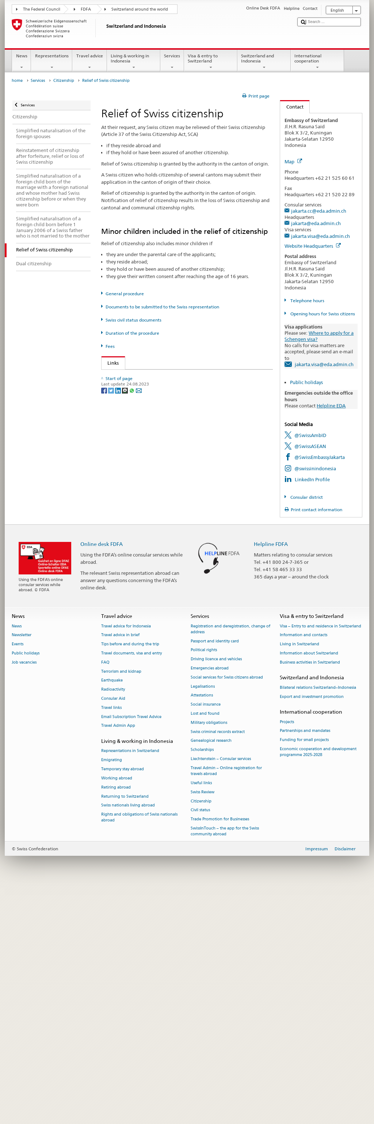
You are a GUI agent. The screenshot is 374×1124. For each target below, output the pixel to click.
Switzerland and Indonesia (264, 62)
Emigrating (111, 995)
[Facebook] (104, 749)
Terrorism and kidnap (121, 906)
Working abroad (116, 1013)
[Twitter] (111, 749)
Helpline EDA (331, 406)
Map (293, 161)
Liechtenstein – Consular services (221, 994)
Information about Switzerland (309, 888)
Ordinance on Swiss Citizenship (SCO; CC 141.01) (163, 410)
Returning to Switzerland (125, 1031)
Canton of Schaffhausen (135, 605)
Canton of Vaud (126, 683)
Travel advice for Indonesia (126, 861)
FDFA (86, 9)
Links (110, 363)
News (21, 62)
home (17, 80)
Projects (287, 957)
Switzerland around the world (139, 9)
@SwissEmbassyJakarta (319, 457)
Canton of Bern (126, 472)
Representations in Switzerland (130, 986)
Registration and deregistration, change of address (230, 864)
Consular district (306, 497)
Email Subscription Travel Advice (131, 952)
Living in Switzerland (299, 879)
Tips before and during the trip (130, 879)
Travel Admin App (118, 961)
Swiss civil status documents (133, 320)
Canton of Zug (125, 706)
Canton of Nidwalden (133, 583)
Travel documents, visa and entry (131, 888)
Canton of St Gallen (130, 628)
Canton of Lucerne (129, 561)
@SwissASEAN (310, 446)
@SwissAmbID (310, 435)
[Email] (139, 749)
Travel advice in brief (120, 870)
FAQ (105, 898)
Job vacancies (24, 898)
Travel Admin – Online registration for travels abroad (226, 1006)
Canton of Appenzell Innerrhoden (146, 450)
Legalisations (203, 921)
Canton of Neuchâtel (132, 572)
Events (17, 879)
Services (172, 62)
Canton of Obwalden (132, 594)
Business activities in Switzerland (310, 898)
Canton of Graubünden (134, 539)
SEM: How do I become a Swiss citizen (150, 377)
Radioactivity (113, 925)
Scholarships (202, 985)
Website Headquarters (313, 246)
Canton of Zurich (127, 716)
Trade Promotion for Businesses (220, 1054)
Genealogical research (211, 976)
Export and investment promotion (312, 932)
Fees (110, 346)
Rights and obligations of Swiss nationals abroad (139, 1053)
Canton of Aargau (129, 439)
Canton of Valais (127, 694)
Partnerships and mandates (305, 966)
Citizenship (63, 80)
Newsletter (21, 870)
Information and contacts (303, 870)
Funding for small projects (304, 975)
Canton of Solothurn (132, 617)
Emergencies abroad (210, 903)
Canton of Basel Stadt (133, 495)
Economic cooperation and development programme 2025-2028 (318, 987)
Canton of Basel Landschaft (139, 484)
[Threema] (125, 749)
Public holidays (306, 382)
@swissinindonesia (315, 468)
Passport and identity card (215, 876)
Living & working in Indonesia (133, 62)
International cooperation (317, 62)
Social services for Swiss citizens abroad (227, 913)
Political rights (204, 885)
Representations (51, 62)
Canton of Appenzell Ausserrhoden (148, 461)
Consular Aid (113, 934)
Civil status (200, 1045)
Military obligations (209, 958)
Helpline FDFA (271, 779)
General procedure (125, 293)
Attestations (202, 931)
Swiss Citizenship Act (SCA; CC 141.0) (150, 399)
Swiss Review (202, 1027)
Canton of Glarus (127, 528)
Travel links (111, 943)
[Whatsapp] (132, 749)
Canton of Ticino (127, 650)
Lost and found (205, 949)
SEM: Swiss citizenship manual (142, 388)
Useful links (201, 1018)
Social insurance (206, 940)
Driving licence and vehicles (216, 894)
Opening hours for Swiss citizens (322, 313)
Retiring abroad (116, 1023)
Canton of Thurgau (130, 661)
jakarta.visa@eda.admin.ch (320, 236)
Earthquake (112, 916)
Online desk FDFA (101, 779)
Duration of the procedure (132, 333)
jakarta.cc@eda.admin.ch (318, 211)
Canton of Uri (124, 672)
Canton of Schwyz (129, 639)
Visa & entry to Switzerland (210, 62)
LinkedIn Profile (312, 479)
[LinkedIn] (118, 749)
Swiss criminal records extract (218, 967)
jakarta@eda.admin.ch (316, 223)
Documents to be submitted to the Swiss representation (162, 307)
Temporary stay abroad (122, 1004)
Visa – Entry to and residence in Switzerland (320, 861)
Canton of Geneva (129, 517)
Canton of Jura (125, 550)
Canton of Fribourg (130, 506)
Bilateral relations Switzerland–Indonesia (318, 923)
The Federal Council (41, 9)
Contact (292, 107)
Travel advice (89, 62)
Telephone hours (306, 300)
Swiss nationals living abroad (128, 1040)
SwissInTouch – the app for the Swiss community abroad (225, 1067)
